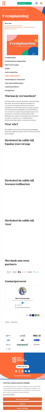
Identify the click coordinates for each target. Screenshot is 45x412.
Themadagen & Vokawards (15, 79)
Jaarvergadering (11, 72)
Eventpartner (9, 90)
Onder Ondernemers (12, 76)
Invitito (7, 69)
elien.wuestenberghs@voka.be (22, 307)
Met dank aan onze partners (11, 28)
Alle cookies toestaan (22, 399)
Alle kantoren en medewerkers (22, 375)
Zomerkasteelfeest (12, 87)
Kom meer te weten (8, 394)
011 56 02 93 (18, 305)
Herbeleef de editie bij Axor (29, 27)
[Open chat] (37, 3)
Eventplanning (10, 58)
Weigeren (22, 404)
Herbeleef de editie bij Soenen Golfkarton (13, 27)
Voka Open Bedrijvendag (14, 83)
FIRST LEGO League (12, 65)
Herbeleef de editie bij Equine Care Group (13, 25)
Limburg (7, 322)
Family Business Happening (15, 61)
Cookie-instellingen (22, 408)
